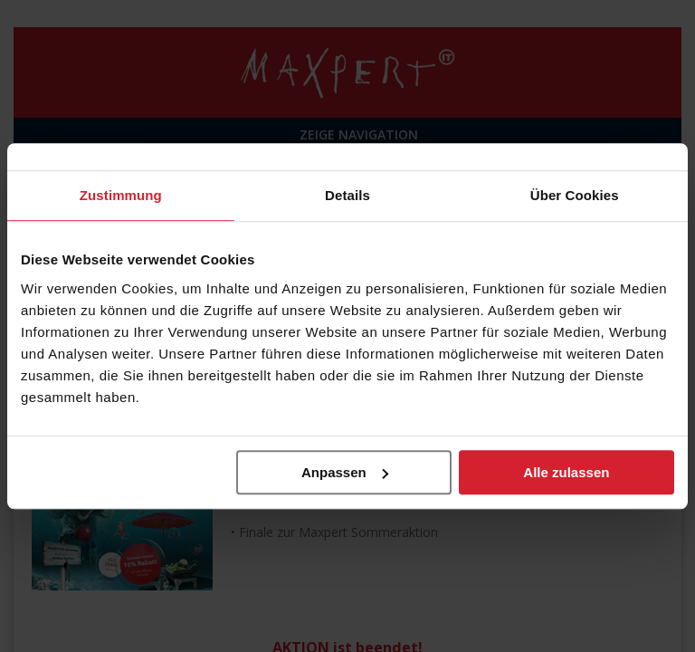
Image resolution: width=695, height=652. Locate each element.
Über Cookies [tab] (574, 195)
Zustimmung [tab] (121, 195)
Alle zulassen (566, 472)
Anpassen (344, 472)
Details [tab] (347, 195)
